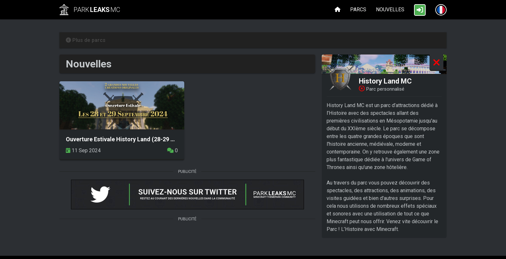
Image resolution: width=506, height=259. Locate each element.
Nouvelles (390, 9)
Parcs (358, 9)
